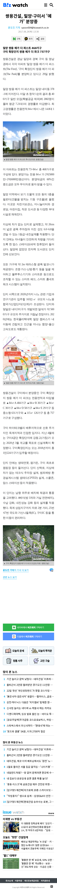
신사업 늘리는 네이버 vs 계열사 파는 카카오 (29, 708)
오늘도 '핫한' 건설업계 (15, 837)
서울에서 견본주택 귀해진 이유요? (37, 848)
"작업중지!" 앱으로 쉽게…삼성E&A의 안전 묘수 (31, 796)
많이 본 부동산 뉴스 (13, 742)
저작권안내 (45, 880)
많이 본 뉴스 (10, 672)
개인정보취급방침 (31, 880)
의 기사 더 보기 (16, 570)
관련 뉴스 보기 (10, 577)
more (51, 813)
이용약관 (18, 880)
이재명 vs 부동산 (12, 819)
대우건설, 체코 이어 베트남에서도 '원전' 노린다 (31, 761)
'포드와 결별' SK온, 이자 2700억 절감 (26, 731)
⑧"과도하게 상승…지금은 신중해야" (39, 866)
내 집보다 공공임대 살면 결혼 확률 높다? (27, 778)
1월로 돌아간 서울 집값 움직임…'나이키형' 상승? (32, 767)
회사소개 (9, 880)
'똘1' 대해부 (10, 855)
